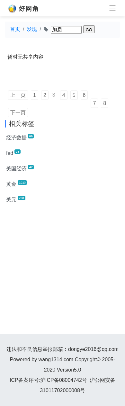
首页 (15, 29)
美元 (15, 199)
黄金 (16, 183)
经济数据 (20, 137)
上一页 (18, 95)
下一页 (18, 112)
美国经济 (20, 168)
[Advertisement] (62, 271)
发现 (32, 29)
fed (13, 152)
